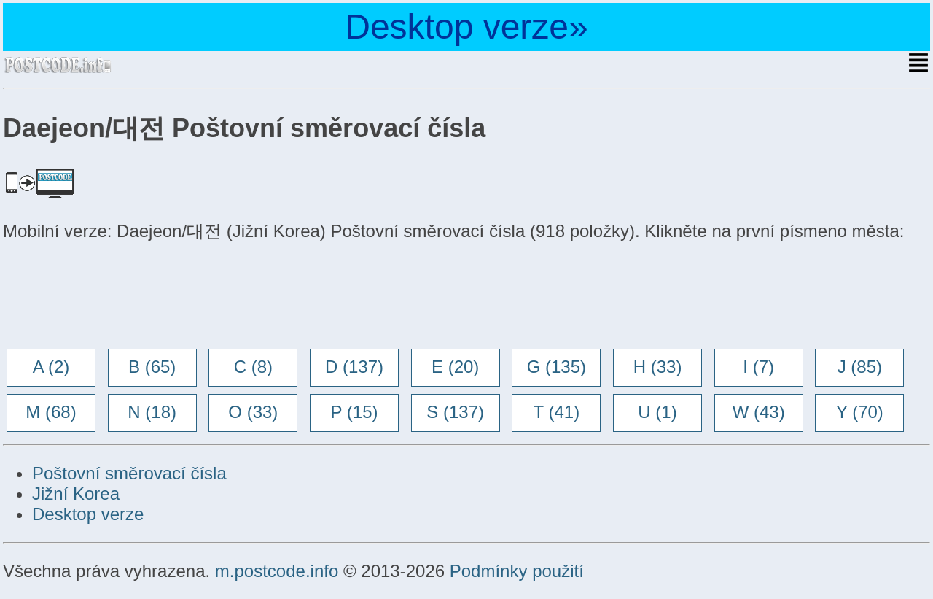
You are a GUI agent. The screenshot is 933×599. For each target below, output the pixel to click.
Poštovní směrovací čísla (129, 473)
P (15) (354, 412)
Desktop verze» (466, 26)
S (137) (455, 412)
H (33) (657, 366)
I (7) (758, 366)
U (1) (657, 412)
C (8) (253, 366)
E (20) (455, 366)
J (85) (860, 366)
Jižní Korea (76, 493)
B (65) (152, 366)
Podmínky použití (517, 571)
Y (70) (859, 412)
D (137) (354, 366)
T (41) (557, 412)
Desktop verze (88, 514)
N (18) (152, 412)
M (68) (51, 412)
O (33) (253, 412)
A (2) (51, 366)
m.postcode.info (276, 571)
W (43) (759, 412)
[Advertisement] (119, 296)
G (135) (556, 366)
